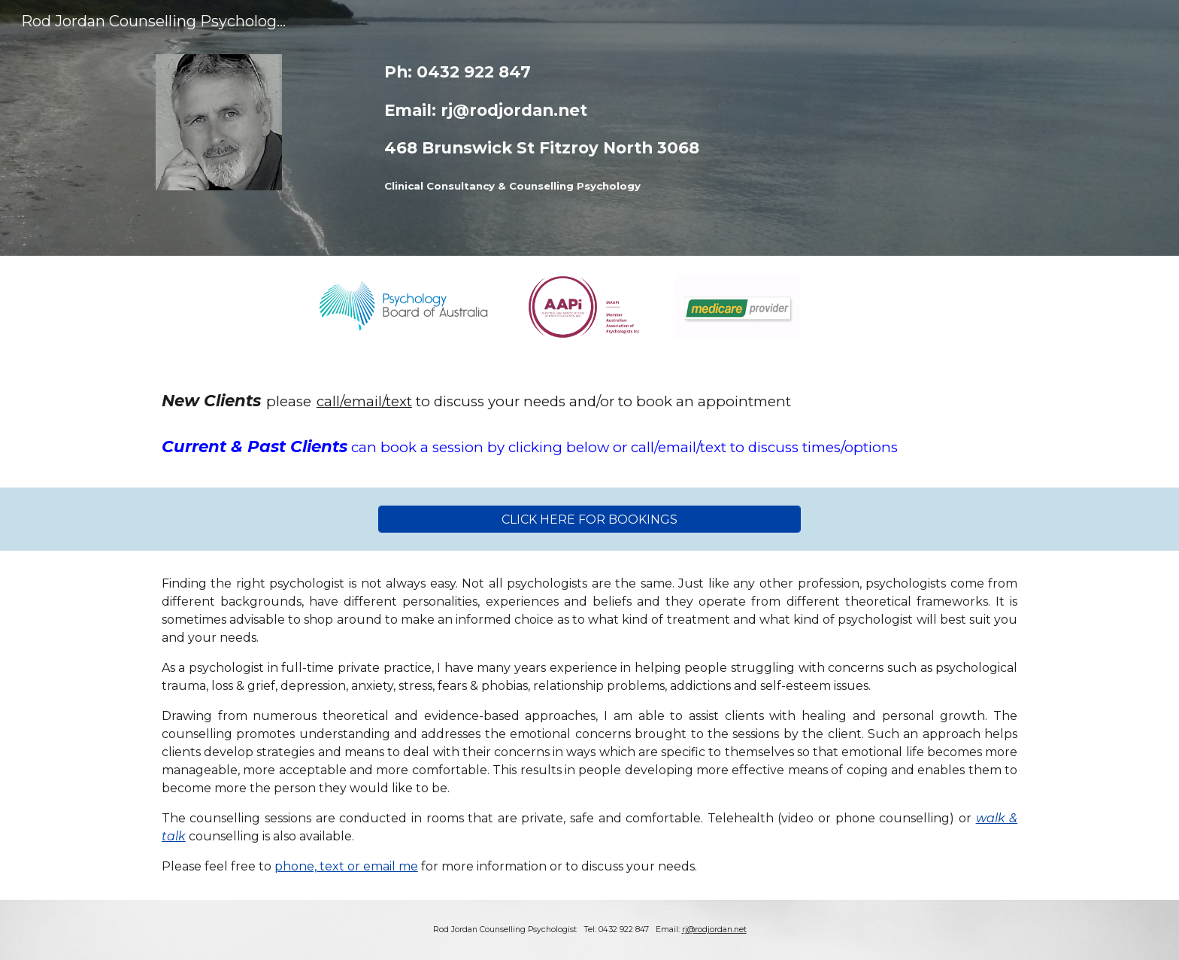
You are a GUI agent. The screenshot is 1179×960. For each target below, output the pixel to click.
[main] (626, 128)
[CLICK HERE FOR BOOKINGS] (589, 519)
